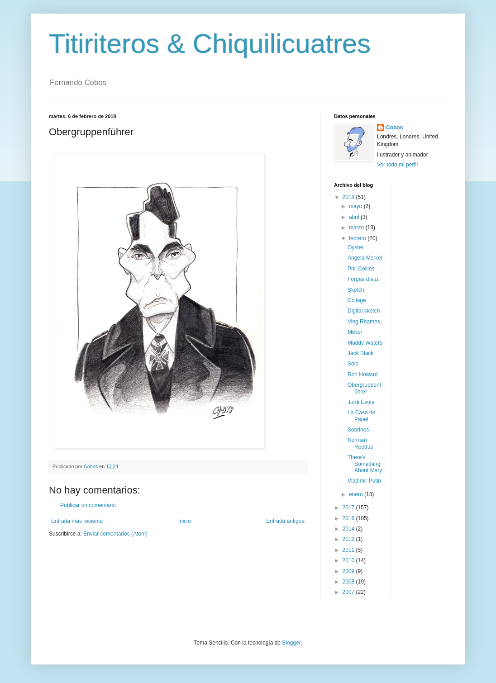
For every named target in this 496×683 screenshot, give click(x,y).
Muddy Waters (365, 343)
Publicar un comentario (88, 505)
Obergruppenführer (364, 388)
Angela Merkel (365, 258)
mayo (356, 206)
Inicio (184, 521)
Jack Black (360, 353)
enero (356, 494)
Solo (353, 363)
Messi (355, 332)
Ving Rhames (364, 321)
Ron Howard (363, 374)
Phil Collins (361, 269)
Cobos (394, 127)
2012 (349, 539)
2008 (349, 582)
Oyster (355, 247)
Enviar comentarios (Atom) (115, 534)
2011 (349, 550)
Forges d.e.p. (364, 279)
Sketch (356, 290)
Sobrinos (358, 430)
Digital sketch (364, 311)
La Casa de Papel (361, 415)
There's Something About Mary (365, 464)
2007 (349, 592)
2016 (349, 518)
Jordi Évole (361, 402)
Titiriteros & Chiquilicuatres (210, 43)
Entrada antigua (285, 521)
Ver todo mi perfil (397, 164)
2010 (349, 560)
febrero (358, 238)
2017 (349, 507)
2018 (349, 197)
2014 (349, 529)
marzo (357, 227)
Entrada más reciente (77, 521)
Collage (357, 300)
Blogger (291, 643)
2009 (349, 571)
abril (355, 217)
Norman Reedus (360, 443)
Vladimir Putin (364, 481)
